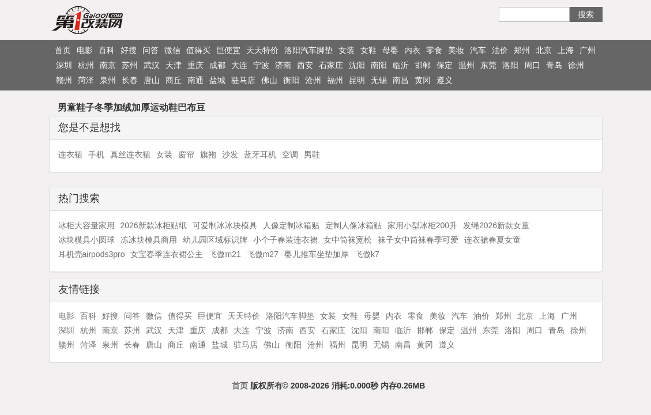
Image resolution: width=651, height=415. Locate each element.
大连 (239, 65)
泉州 (108, 80)
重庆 (195, 65)
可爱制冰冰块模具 (225, 225)
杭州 (86, 65)
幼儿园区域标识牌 (215, 239)
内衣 (412, 50)
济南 (283, 65)
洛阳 (510, 65)
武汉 (152, 65)
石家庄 (331, 65)
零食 (434, 50)
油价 (500, 50)
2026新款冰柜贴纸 (154, 225)
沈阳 (357, 65)
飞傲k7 (367, 254)
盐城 (217, 80)
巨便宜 (228, 50)
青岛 (554, 65)
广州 (587, 50)
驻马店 (243, 80)
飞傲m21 (224, 254)
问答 (150, 50)
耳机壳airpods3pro (91, 254)
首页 (63, 50)
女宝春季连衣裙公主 (166, 254)
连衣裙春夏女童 (492, 239)
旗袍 (208, 154)
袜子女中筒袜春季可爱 (418, 239)
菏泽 (86, 80)
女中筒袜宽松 (347, 239)
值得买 (198, 50)
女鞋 (368, 50)
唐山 (152, 80)
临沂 (401, 65)
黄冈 (423, 80)
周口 (532, 65)
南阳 (379, 65)
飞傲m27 (263, 254)
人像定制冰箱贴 (291, 225)
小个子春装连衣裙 (285, 239)
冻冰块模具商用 (149, 239)
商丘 (173, 80)
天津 (173, 65)
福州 (335, 80)
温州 (466, 65)
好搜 (129, 50)
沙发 (230, 154)
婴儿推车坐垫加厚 (316, 254)
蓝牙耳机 (260, 154)
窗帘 (186, 154)
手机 (96, 154)
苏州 (130, 65)
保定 (444, 65)
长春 (130, 80)
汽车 (478, 50)
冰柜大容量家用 (86, 225)
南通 (195, 80)
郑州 (522, 50)
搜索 (586, 14)
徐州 (576, 65)
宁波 (261, 65)
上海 (566, 50)
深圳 (64, 65)
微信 (172, 50)
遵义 (444, 80)
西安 (305, 65)
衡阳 (291, 80)
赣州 (64, 80)
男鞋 (312, 154)
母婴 (390, 50)
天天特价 (262, 50)
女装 (346, 50)
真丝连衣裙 (130, 154)
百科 (107, 50)
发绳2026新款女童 (496, 225)
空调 (290, 154)
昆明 (357, 80)
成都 (217, 65)
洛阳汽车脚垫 (308, 50)
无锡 (379, 80)
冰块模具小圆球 (86, 239)
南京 (108, 65)
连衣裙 (70, 154)
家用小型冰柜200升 (422, 225)
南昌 (401, 80)
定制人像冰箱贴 (353, 225)
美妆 (456, 50)
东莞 (488, 65)
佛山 (269, 80)
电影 (85, 50)
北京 (544, 50)
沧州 (313, 80)
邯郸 (423, 65)
